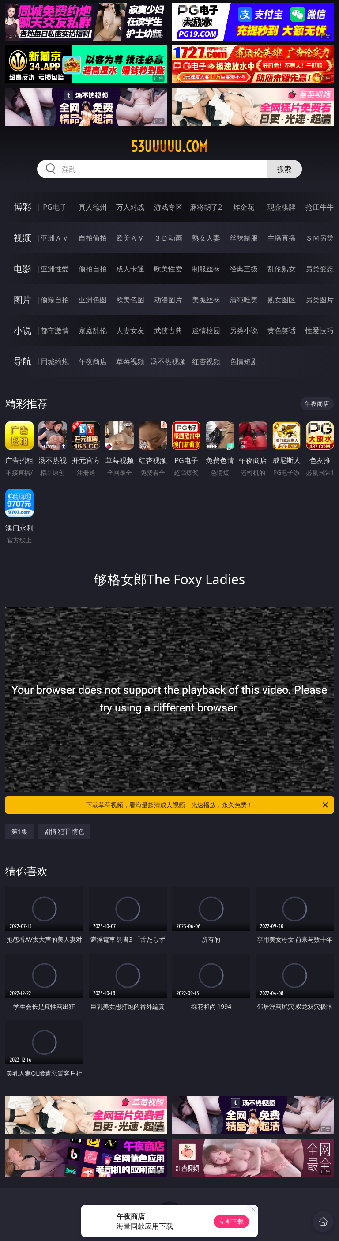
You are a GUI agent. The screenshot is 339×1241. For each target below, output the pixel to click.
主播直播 (281, 238)
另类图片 (319, 300)
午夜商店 (93, 361)
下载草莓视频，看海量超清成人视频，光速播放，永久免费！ (207, 805)
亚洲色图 (93, 300)
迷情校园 (206, 330)
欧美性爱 (168, 269)
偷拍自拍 (93, 269)
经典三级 (244, 269)
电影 (22, 269)
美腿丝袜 (206, 300)
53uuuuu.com (169, 146)
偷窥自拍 (55, 300)
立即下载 (231, 1221)
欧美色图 (130, 300)
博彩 (22, 207)
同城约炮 (55, 361)
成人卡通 (130, 269)
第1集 (19, 831)
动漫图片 (168, 300)
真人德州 (93, 207)
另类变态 (319, 269)
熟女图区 (281, 300)
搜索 (284, 169)
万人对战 (130, 207)
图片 (22, 299)
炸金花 (243, 207)
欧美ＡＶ (130, 238)
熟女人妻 (206, 238)
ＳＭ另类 (319, 238)
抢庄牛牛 (319, 207)
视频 (22, 238)
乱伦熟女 (281, 269)
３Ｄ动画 (168, 238)
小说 (22, 330)
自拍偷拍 (93, 238)
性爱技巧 (319, 330)
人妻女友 (130, 330)
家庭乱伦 (93, 330)
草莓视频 (130, 361)
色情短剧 (244, 361)
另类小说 (244, 330)
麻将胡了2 (206, 207)
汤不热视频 (168, 361)
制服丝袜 (206, 269)
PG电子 (54, 207)
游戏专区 (168, 207)
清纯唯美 (244, 300)
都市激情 (55, 330)
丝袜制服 (244, 238)
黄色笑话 (281, 330)
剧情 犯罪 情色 (64, 831)
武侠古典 (168, 330)
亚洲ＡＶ (55, 238)
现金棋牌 (281, 207)
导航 (22, 361)
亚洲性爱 (55, 269)
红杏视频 (206, 361)
